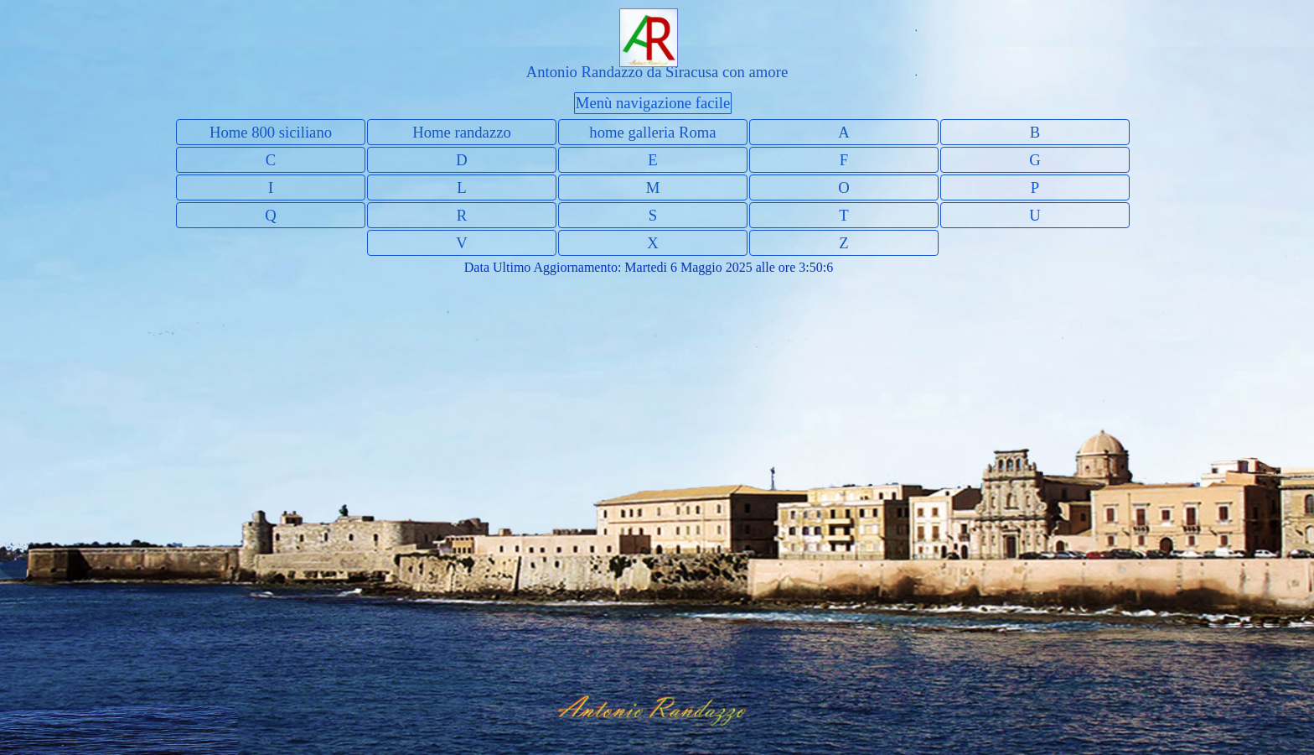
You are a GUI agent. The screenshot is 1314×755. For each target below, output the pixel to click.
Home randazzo (461, 132)
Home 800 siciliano (271, 132)
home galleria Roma (652, 132)
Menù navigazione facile (653, 103)
